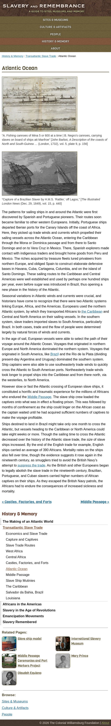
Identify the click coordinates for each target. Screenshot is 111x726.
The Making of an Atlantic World (28, 521)
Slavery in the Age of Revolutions (29, 610)
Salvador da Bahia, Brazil (24, 592)
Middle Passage (39, 397)
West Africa (14, 551)
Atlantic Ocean (16, 569)
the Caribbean (91, 311)
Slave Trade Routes (20, 545)
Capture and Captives (22, 539)
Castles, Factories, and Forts (27, 563)
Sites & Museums (55, 20)
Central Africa (16, 557)
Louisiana (13, 598)
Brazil (54, 354)
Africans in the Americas (22, 604)
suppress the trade (31, 465)
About (55, 49)
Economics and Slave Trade (26, 533)
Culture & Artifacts (55, 27)
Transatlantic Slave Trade (41, 56)
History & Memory (55, 41)
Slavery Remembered (20, 622)
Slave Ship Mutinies (20, 580)
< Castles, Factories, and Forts (27, 501)
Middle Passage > (95, 501)
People (55, 34)
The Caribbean (17, 586)
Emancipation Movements (23, 616)
